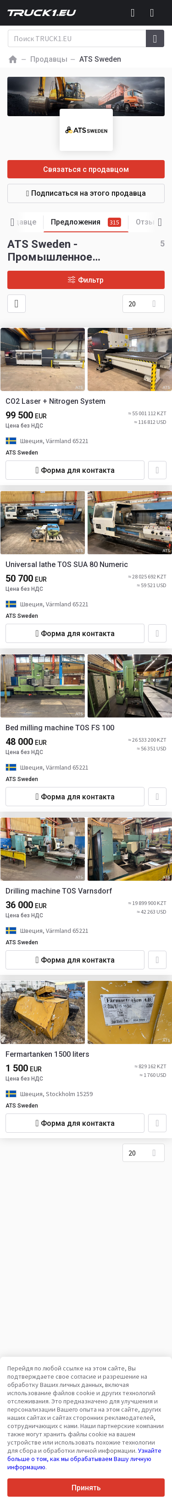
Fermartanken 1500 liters (47, 1054)
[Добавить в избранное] (157, 470)
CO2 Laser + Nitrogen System (55, 401)
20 (132, 303)
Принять (86, 1487)
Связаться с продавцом (86, 169)
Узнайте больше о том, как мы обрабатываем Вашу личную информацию (84, 1458)
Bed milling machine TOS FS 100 (60, 727)
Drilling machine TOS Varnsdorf (59, 891)
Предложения (89, 222)
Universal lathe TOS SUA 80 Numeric (67, 564)
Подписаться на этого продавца (86, 193)
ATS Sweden (22, 453)
